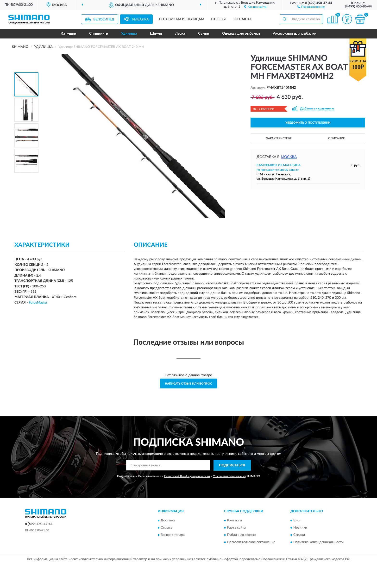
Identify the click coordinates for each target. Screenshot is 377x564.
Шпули (156, 33)
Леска (180, 33)
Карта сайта (236, 528)
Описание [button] (336, 138)
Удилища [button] (129, 33)
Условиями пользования (229, 476)
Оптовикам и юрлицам (181, 19)
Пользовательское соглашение (251, 542)
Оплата (166, 528)
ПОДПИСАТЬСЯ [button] (232, 465)
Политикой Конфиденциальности (187, 476)
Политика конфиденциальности (318, 542)
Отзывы (218, 19)
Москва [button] (289, 157)
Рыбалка (140, 19)
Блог (297, 520)
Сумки (203, 33)
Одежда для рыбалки (241, 33)
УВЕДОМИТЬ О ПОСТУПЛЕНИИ (307, 122)
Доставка (168, 520)
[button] (311, 6)
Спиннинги (98, 33)
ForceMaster (38, 302)
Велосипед (103, 19)
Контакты (241, 19)
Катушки (68, 33)
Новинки (300, 528)
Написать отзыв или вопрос (188, 383)
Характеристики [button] (279, 138)
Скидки (299, 535)
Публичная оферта (241, 535)
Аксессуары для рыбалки (294, 33)
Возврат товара (173, 535)
